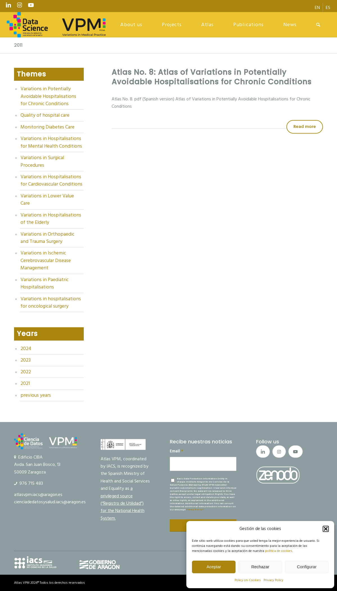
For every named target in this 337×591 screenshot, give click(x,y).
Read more (304, 126)
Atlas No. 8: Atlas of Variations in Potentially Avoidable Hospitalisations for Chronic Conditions (211, 77)
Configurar (306, 566)
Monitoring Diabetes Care (47, 127)
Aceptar (214, 566)
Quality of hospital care (45, 115)
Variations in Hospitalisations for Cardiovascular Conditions (51, 180)
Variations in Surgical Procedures (42, 161)
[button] (326, 529)
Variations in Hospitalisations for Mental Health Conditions (51, 142)
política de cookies (278, 551)
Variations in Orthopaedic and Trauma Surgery (47, 238)
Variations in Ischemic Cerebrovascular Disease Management (46, 260)
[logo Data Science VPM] (56, 24)
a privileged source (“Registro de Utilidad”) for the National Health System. (122, 503)
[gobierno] (99, 564)
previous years (36, 395)
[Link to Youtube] (31, 6)
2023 (26, 360)
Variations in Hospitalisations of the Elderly (51, 219)
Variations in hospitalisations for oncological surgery (51, 303)
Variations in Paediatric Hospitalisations (45, 283)
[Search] (318, 24)
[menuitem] (317, 7)
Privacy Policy (273, 580)
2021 (25, 383)
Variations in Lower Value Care (47, 200)
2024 (26, 348)
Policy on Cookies (248, 580)
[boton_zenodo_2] (278, 475)
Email (176, 451)
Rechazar (260, 566)
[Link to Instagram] (19, 6)
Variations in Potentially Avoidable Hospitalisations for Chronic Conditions (48, 96)
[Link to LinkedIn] (8, 6)
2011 (18, 45)
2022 (26, 372)
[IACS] (35, 562)
